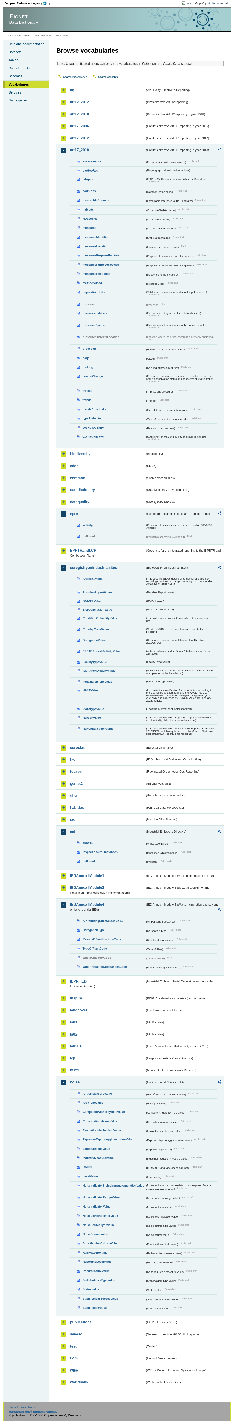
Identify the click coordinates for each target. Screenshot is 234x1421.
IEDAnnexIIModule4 (87, 904)
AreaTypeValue (92, 1102)
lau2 (73, 1034)
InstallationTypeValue (97, 681)
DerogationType (93, 930)
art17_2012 (79, 138)
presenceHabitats (94, 313)
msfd (74, 1070)
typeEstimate (91, 418)
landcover (78, 1010)
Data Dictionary (43, 35)
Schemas (15, 76)
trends (86, 400)
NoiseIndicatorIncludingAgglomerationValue (113, 1185)
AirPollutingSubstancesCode (102, 921)
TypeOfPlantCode (94, 948)
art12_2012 (79, 102)
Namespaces (18, 100)
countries (89, 191)
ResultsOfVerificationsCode (101, 939)
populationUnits (93, 292)
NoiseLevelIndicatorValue (100, 1216)
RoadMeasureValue (95, 1271)
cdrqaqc (88, 179)
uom (74, 1358)
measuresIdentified (95, 237)
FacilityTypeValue (94, 662)
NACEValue (90, 690)
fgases (76, 771)
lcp (72, 1058)
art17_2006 (79, 126)
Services (14, 92)
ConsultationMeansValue (99, 1121)
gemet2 (76, 784)
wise (74, 1370)
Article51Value (92, 578)
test (73, 1346)
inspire (76, 998)
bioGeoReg (90, 170)
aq (72, 90)
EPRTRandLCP (83, 550)
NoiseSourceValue (95, 1234)
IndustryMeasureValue (98, 1158)
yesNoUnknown (93, 437)
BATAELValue (91, 601)
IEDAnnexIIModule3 (87, 888)
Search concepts (108, 76)
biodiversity (80, 454)
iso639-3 (88, 1167)
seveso (76, 1334)
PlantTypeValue (93, 709)
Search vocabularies (75, 76)
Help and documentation (26, 44)
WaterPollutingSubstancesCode (104, 966)
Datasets (14, 52)
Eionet (26, 35)
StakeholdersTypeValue (98, 1280)
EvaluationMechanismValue (101, 1130)
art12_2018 (79, 114)
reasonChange (92, 376)
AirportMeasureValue (97, 1093)
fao (72, 759)
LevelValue (90, 1176)
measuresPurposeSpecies (100, 264)
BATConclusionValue (97, 609)
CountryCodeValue (95, 629)
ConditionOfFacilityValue (99, 618)
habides (77, 807)
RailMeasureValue (94, 1252)
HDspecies (89, 218)
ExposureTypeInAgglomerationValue (107, 1139)
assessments (91, 161)
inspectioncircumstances (100, 852)
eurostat (77, 748)
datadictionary (82, 490)
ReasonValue (91, 717)
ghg (73, 795)
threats (87, 391)
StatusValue (90, 1289)
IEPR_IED (78, 981)
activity (87, 525)
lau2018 (76, 1046)
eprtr (74, 514)
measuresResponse (96, 274)
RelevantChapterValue (97, 728)
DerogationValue (94, 640)
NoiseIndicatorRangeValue (100, 1197)
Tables (13, 60)
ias (72, 819)
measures (89, 227)
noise (75, 1082)
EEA (27, 3)
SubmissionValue (94, 1307)
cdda (74, 466)
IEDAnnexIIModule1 (87, 876)
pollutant (88, 861)
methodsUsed (92, 283)
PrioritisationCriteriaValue (100, 1243)
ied (72, 831)
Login (189, 3)
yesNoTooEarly (93, 427)
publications (80, 1322)
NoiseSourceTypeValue (98, 1225)
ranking (87, 367)
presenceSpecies (94, 325)
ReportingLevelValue (97, 1261)
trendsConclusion (94, 409)
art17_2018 (79, 150)
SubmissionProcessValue (100, 1298)
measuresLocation (95, 246)
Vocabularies (18, 84)
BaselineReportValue (97, 592)
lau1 (73, 1022)
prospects (89, 348)
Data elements (19, 68)
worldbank (79, 1382)
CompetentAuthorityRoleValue (103, 1112)
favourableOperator (96, 200)
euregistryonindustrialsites (93, 568)
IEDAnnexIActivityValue (98, 670)
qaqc (85, 358)
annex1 (87, 843)
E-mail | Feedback (22, 1407)
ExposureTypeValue (96, 1148)
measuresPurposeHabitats (100, 255)
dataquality (79, 502)
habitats (88, 209)
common (77, 478)
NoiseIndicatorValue (96, 1206)
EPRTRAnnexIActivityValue (101, 651)
